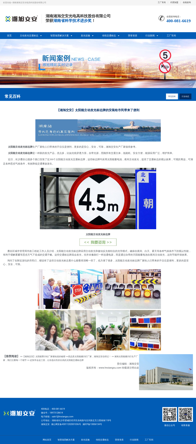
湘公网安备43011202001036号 (66, 424)
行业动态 (185, 96)
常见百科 (172, 96)
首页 (9, 35)
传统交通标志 (111, 35)
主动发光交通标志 (31, 35)
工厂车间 (171, 35)
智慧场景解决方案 (61, 35)
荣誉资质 (132, 35)
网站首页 (47, 439)
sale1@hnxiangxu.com (62, 416)
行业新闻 (151, 35)
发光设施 (87, 35)
